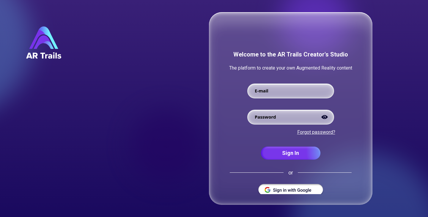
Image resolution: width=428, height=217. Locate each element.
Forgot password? (316, 132)
